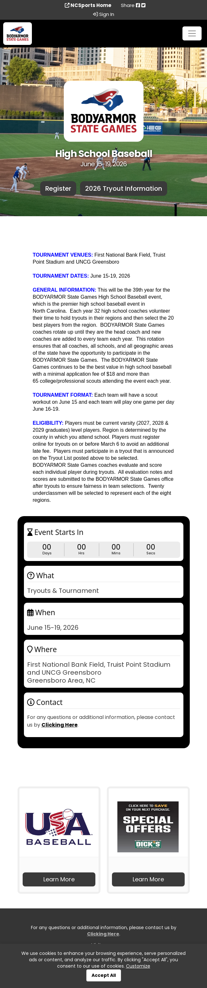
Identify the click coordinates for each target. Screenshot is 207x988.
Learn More (59, 879)
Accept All (104, 975)
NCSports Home (88, 5)
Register (58, 188)
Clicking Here (59, 725)
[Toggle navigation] (192, 33)
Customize (138, 966)
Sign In (103, 14)
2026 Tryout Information (123, 188)
